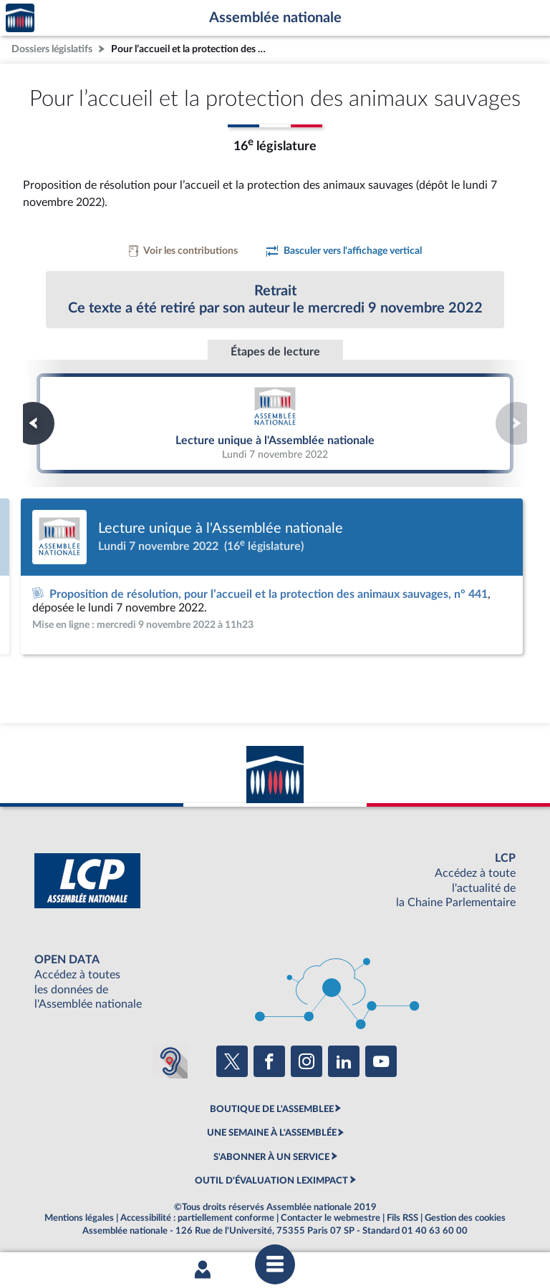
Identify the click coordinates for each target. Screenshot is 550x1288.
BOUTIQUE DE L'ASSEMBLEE (272, 1109)
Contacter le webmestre (330, 1218)
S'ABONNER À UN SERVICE (271, 1157)
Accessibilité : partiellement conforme (197, 1218)
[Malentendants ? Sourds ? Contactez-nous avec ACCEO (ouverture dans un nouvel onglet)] (170, 1061)
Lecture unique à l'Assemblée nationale (275, 422)
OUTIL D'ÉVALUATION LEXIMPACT (271, 1180)
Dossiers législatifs (51, 49)
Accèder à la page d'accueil (20, 18)
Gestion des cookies (465, 1218)
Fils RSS (402, 1218)
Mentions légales (79, 1218)
